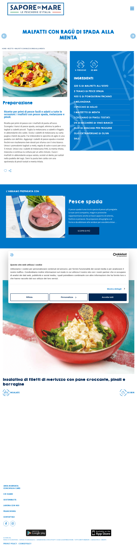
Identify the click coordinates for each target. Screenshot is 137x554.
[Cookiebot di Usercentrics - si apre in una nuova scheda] (115, 255)
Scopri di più (84, 231)
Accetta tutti (107, 297)
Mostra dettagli (114, 289)
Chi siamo (8, 494)
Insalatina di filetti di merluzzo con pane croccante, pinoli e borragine (64, 382)
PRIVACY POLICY (10, 544)
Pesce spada (85, 201)
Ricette (10, 48)
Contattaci (9, 517)
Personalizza (68, 297)
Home (4, 48)
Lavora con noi (11, 505)
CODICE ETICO (95, 540)
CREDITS (103, 540)
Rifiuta (29, 297)
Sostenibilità (9, 500)
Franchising (9, 511)
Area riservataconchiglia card (11, 487)
